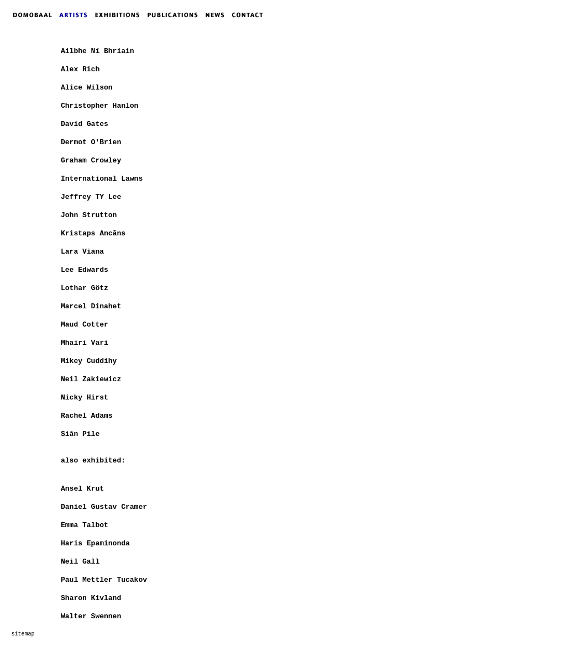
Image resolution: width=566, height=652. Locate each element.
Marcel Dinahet (91, 306)
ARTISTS (76, 15)
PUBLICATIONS (176, 15)
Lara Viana (82, 252)
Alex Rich (80, 69)
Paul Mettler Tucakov (104, 580)
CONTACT (250, 15)
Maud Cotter (84, 324)
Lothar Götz (84, 288)
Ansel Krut (82, 489)
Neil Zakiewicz (91, 379)
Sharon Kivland (91, 598)
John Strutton (89, 215)
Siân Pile (80, 434)
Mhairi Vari (84, 343)
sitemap (22, 634)
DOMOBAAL (29, 15)
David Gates (84, 124)
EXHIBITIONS (119, 15)
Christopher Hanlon (99, 106)
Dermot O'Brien (91, 142)
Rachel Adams (87, 416)
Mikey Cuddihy (89, 361)
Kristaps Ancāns (93, 233)
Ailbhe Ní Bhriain (97, 51)
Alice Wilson (87, 87)
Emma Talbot (84, 525)
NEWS (217, 15)
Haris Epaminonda (95, 543)
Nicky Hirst (84, 397)
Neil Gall (80, 562)
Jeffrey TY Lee (91, 197)
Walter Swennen (91, 616)
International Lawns (102, 179)
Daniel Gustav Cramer (104, 507)
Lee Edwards (84, 270)
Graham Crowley (91, 160)
